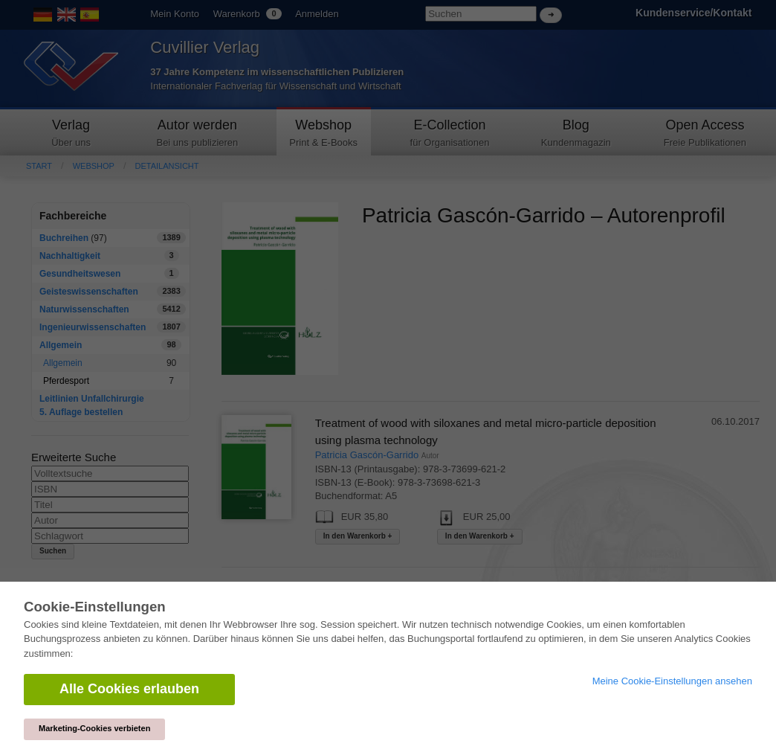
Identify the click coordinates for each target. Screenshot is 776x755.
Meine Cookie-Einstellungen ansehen (672, 681)
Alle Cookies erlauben (129, 688)
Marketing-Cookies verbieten (94, 728)
